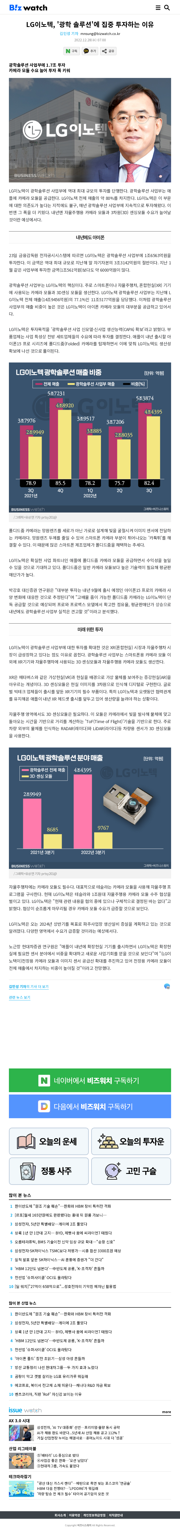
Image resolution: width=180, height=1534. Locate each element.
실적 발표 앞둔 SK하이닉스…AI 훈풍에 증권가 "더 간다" (59, 1259)
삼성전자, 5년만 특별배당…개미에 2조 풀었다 (51, 1224)
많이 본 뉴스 (20, 1195)
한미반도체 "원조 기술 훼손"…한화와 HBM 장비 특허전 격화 (63, 1206)
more (166, 1411)
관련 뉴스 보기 (19, 997)
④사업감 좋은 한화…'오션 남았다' (62, 1460)
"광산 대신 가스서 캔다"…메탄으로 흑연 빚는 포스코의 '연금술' (84, 1483)
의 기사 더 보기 (29, 986)
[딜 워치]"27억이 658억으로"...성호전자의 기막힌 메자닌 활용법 (65, 1286)
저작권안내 (116, 1515)
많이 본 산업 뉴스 (22, 1303)
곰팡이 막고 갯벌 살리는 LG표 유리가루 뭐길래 (51, 1376)
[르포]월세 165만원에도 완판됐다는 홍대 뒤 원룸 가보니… (61, 1215)
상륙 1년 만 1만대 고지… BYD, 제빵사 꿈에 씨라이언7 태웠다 (63, 1233)
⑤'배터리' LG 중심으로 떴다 (58, 1455)
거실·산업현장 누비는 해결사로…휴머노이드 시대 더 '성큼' (80, 1437)
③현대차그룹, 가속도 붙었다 (58, 1465)
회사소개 (60, 1515)
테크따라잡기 (20, 1476)
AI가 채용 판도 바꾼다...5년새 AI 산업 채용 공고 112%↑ (79, 1432)
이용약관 (74, 1515)
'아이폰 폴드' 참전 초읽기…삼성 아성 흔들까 (50, 1358)
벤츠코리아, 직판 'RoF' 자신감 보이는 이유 (48, 1394)
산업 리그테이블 (22, 1448)
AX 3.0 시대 (19, 1420)
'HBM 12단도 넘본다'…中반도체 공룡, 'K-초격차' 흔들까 (59, 1268)
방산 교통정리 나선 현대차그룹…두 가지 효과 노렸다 (56, 1367)
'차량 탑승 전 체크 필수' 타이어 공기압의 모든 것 (73, 1493)
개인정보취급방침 (94, 1515)
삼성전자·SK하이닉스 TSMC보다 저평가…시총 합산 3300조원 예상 (68, 1250)
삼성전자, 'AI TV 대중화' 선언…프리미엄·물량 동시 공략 (78, 1427)
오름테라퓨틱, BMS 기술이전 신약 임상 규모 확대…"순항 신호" (65, 1242)
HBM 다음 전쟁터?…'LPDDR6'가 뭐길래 (67, 1488)
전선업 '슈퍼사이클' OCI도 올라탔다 (43, 1277)
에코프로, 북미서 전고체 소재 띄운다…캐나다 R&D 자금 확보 (63, 1385)
